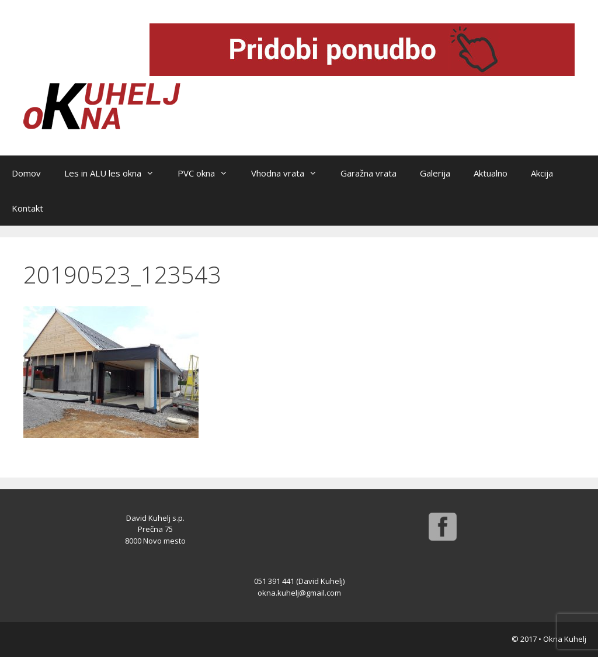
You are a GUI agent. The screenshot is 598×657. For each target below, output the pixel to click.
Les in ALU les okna (115, 173)
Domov (26, 173)
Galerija (435, 173)
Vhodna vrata (290, 173)
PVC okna (208, 173)
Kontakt (27, 208)
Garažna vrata (368, 173)
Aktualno (490, 173)
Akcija (542, 173)
